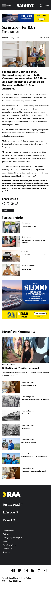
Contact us (7, 549)
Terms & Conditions (10, 578)
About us (6, 552)
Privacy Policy (25, 578)
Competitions (8, 531)
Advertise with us (9, 545)
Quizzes (6, 534)
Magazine (6, 541)
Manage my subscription (12, 538)
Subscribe (8, 210)
